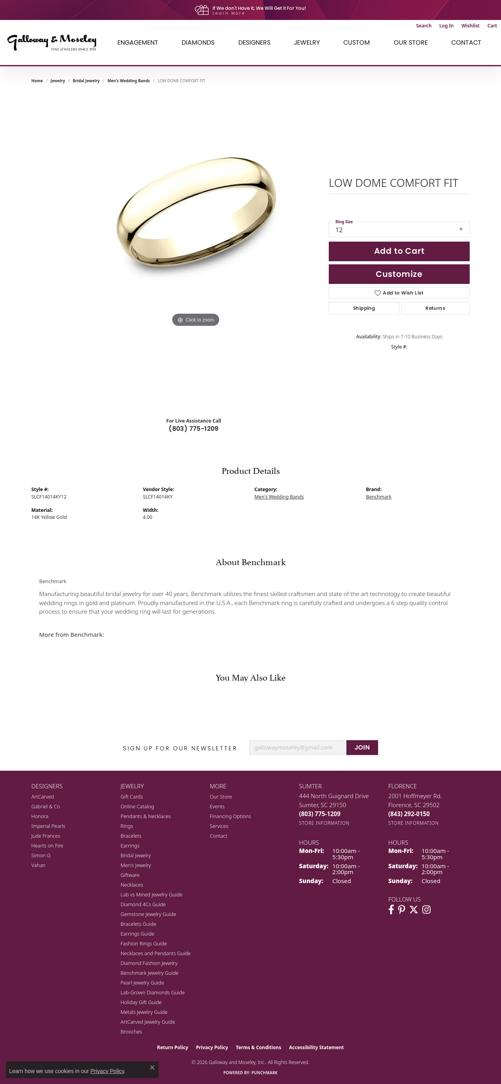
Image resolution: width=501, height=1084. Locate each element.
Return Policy (172, 1047)
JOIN (362, 747)
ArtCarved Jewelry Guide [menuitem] (148, 1021)
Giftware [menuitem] (130, 874)
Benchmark (378, 496)
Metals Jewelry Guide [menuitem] (144, 1011)
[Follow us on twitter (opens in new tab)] (413, 909)
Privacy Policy (212, 1047)
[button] (423, 26)
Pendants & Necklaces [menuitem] (146, 816)
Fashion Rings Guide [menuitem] (144, 943)
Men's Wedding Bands (128, 80)
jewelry (57, 80)
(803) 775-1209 (194, 428)
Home (37, 80)
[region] (195, 250)
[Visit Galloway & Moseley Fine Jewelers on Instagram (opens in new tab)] (426, 909)
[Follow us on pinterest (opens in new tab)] (401, 909)
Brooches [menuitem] (131, 1031)
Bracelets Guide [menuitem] (138, 923)
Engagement (137, 42)
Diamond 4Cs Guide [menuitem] (143, 904)
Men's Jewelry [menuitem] (136, 865)
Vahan (38, 865)
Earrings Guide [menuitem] (137, 933)
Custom (356, 42)
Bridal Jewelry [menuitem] (136, 855)
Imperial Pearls (48, 825)
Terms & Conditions (258, 1047)
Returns (435, 308)
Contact (466, 42)
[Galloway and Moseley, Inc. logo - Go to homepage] (55, 42)
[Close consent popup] (152, 1067)
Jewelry (307, 42)
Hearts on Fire (47, 845)
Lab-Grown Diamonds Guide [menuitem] (153, 992)
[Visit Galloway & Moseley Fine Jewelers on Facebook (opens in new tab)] (391, 909)
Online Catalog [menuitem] (137, 806)
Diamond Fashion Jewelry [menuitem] (149, 963)
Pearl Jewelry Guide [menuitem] (142, 982)
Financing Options (230, 816)
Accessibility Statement (316, 1047)
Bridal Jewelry (86, 80)
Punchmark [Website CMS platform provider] (265, 1072)
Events (217, 806)
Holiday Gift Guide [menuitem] (141, 1002)
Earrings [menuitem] (130, 845)
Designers (254, 42)
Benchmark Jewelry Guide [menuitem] (149, 972)
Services (219, 825)
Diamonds (198, 42)
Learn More (229, 13)
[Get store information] (324, 823)
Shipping (364, 308)
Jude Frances (45, 835)
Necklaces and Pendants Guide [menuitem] (156, 953)
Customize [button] (399, 274)
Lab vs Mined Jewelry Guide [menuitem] (151, 894)
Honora (40, 816)
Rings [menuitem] (127, 825)
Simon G (40, 855)
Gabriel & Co (45, 806)
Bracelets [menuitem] (131, 835)
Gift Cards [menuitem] (132, 796)
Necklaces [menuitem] (132, 884)
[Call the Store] (320, 814)
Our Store (411, 42)
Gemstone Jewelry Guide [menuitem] (148, 914)
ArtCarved (42, 796)
